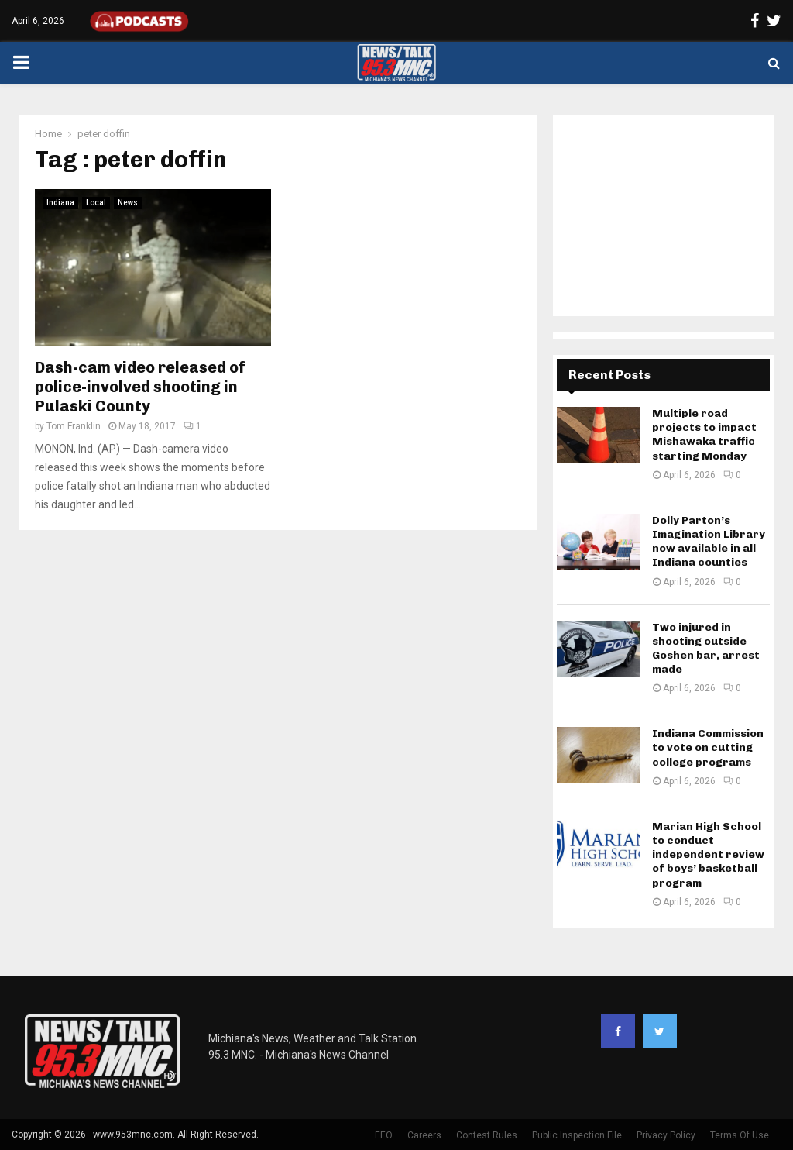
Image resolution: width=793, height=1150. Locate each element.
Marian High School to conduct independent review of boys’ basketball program (708, 855)
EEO (384, 1135)
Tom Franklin (73, 426)
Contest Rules (486, 1135)
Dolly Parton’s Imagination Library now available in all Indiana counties (708, 542)
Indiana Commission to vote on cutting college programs (708, 747)
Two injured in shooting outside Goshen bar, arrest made (706, 649)
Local (96, 202)
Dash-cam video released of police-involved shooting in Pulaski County (140, 386)
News (128, 202)
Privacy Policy (666, 1135)
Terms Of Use (739, 1135)
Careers (424, 1135)
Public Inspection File (577, 1135)
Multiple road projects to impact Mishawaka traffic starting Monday (704, 435)
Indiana (60, 202)
